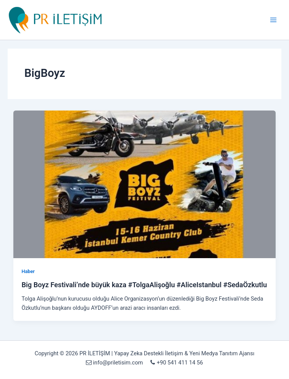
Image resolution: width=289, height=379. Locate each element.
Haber (28, 271)
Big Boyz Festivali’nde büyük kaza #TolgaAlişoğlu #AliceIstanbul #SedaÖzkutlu (144, 285)
